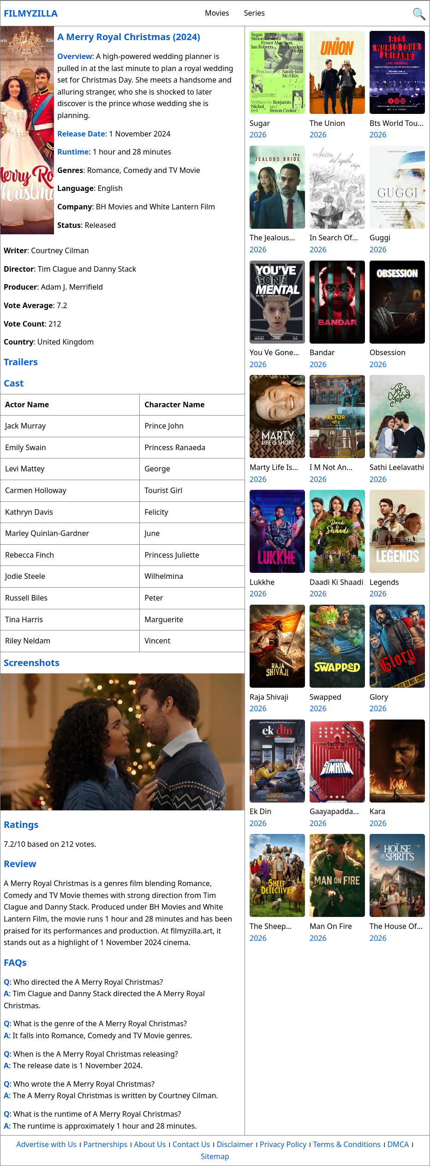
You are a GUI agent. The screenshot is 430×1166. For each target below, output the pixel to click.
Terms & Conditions (347, 1144)
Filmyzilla (31, 13)
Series (254, 13)
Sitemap (215, 1156)
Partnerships (105, 1144)
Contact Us (191, 1144)
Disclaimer (235, 1144)
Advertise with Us (47, 1144)
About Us (150, 1144)
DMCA (398, 1144)
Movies (217, 13)
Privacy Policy (283, 1144)
